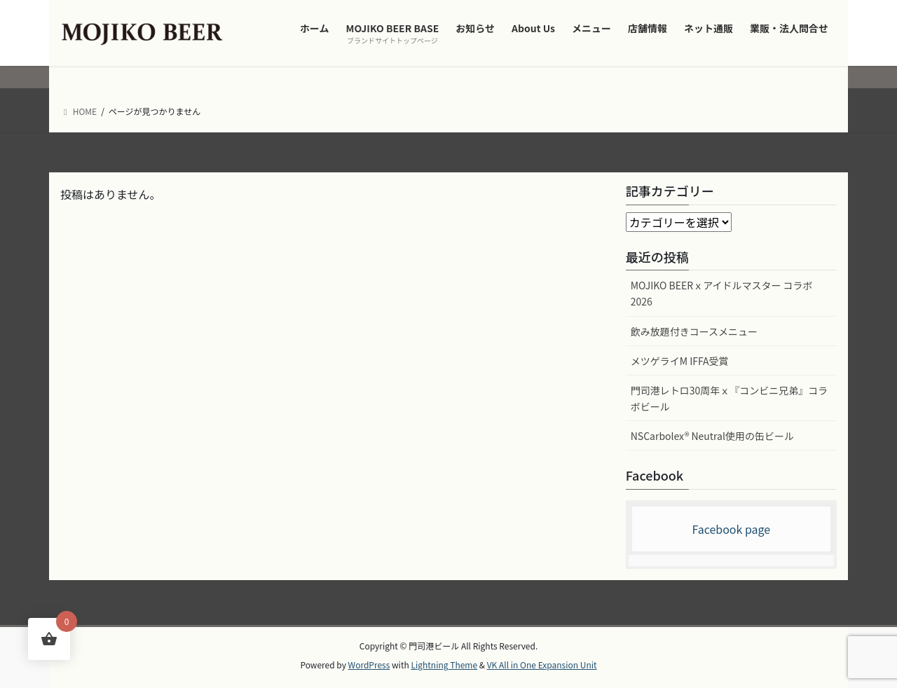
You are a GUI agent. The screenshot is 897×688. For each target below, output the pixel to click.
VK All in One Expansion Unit (542, 664)
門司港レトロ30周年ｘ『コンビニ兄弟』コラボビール (729, 398)
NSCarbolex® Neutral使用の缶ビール (712, 436)
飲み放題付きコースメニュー (694, 331)
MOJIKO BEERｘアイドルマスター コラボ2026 (722, 293)
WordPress (369, 664)
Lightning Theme (444, 664)
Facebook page (731, 529)
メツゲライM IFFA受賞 (680, 361)
